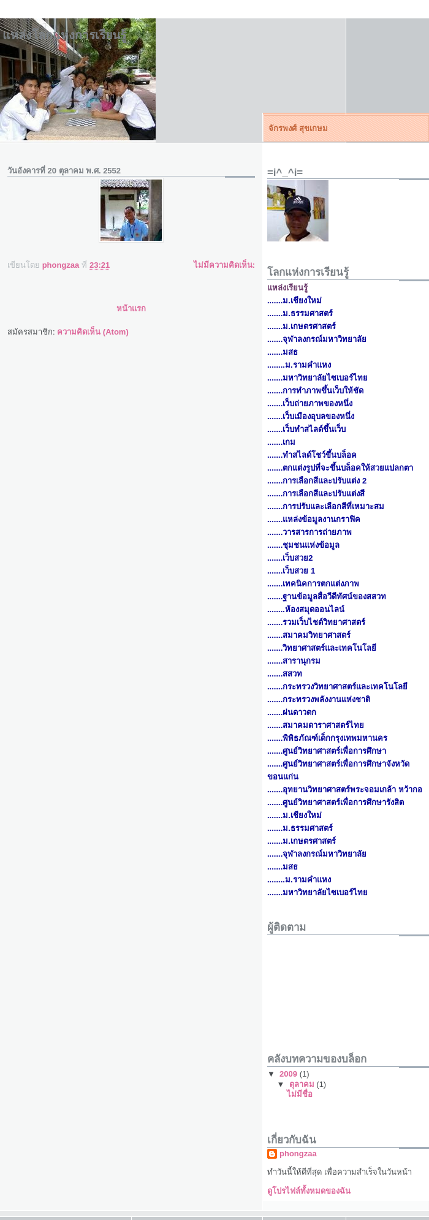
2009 (289, 1073)
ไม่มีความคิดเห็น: (224, 265)
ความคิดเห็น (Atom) (93, 331)
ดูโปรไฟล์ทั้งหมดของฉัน (309, 1190)
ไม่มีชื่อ (300, 1094)
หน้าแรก (131, 308)
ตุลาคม (303, 1084)
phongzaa (298, 1153)
